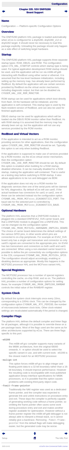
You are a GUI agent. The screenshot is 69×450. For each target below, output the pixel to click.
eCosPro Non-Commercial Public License (53, 446)
